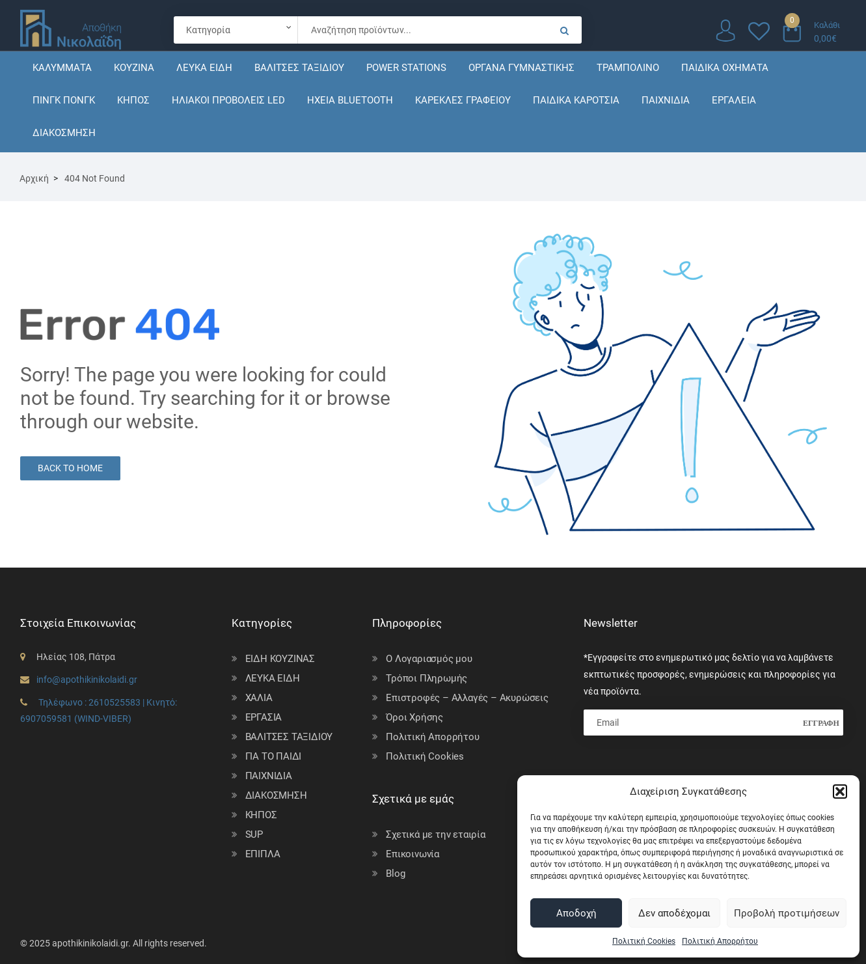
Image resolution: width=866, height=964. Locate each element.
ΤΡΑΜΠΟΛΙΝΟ (628, 68)
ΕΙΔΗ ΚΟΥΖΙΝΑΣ (280, 659)
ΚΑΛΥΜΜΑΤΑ (62, 68)
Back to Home (70, 468)
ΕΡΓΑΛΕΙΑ (734, 100)
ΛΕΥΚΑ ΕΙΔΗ (204, 68)
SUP (254, 834)
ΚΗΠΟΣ (133, 100)
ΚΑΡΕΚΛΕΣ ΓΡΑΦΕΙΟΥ (463, 100)
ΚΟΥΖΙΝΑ (134, 68)
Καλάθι (827, 25)
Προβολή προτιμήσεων (786, 913)
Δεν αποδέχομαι (674, 913)
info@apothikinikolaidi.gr (86, 679)
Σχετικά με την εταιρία (435, 834)
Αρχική (34, 178)
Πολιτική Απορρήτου (720, 941)
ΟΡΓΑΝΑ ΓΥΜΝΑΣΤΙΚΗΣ (521, 68)
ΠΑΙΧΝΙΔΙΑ (666, 100)
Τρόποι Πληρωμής (426, 678)
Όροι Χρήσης (414, 717)
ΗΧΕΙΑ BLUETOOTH (350, 100)
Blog (395, 873)
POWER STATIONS (406, 68)
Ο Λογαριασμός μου (429, 659)
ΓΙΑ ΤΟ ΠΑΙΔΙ (273, 756)
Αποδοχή (576, 913)
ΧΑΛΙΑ (259, 698)
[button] (839, 791)
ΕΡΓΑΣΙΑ (263, 717)
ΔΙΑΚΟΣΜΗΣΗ (64, 133)
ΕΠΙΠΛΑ (262, 854)
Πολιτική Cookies (643, 941)
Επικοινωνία (412, 854)
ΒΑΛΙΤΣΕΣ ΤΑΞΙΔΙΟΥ (299, 68)
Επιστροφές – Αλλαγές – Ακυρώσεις (467, 698)
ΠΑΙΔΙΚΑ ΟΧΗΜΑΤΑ (724, 68)
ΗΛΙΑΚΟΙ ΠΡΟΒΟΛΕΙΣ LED (228, 100)
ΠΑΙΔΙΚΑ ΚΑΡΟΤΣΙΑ (576, 100)
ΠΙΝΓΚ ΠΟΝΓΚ (64, 100)
